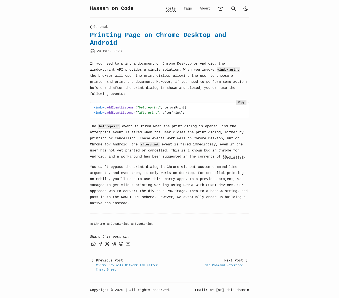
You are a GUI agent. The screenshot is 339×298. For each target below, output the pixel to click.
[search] (233, 8)
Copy (241, 102)
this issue (233, 157)
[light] (245, 8)
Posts (171, 9)
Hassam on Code (112, 8)
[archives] (220, 8)
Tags (188, 9)
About (205, 9)
